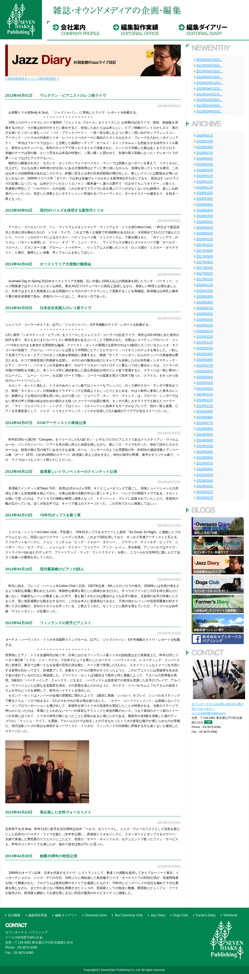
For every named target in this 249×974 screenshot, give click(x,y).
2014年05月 (204, 434)
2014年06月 (204, 429)
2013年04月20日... (209, 71)
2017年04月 (204, 268)
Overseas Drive (96, 915)
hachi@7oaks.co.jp (213, 713)
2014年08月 (204, 417)
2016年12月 (204, 285)
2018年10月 (204, 193)
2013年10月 (204, 446)
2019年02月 (204, 170)
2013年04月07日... (209, 94)
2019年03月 (204, 164)
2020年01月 (204, 135)
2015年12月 (204, 337)
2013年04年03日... (209, 111)
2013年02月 (204, 492)
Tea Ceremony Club (129, 915)
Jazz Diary (157, 915)
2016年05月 (204, 314)
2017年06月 (204, 256)
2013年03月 (204, 486)
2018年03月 (204, 227)
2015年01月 (204, 394)
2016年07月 (204, 308)
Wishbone (230, 915)
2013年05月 (204, 475)
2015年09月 (204, 354)
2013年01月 (204, 498)
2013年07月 (204, 463)
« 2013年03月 (15, 79)
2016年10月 (204, 291)
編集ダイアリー (66, 915)
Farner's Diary (205, 915)
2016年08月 (204, 302)
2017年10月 (204, 245)
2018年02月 (204, 233)
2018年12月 (204, 182)
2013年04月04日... (209, 106)
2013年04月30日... (209, 60)
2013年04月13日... (209, 83)
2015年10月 (204, 348)
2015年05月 (204, 371)
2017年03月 (204, 273)
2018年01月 (204, 239)
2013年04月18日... (209, 77)
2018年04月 (204, 222)
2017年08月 (204, 251)
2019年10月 (204, 141)
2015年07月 (204, 365)
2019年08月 (204, 147)
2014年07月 (204, 423)
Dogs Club (180, 915)
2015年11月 (204, 342)
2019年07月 (204, 153)
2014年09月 (204, 411)
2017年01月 (204, 279)
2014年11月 (204, 406)
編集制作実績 (37, 915)
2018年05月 (204, 216)
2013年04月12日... (209, 88)
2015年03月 (204, 383)
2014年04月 (204, 440)
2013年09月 (204, 452)
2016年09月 (204, 296)
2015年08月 (204, 360)
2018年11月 (204, 187)
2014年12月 (204, 400)
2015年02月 (204, 388)
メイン (32, 79)
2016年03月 (204, 325)
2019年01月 (204, 176)
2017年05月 (204, 262)
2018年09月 (204, 199)
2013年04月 (204, 481)
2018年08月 (204, 204)
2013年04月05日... (209, 100)
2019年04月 (204, 158)
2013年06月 (204, 469)
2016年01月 (204, 331)
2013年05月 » (49, 79)
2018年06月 (204, 210)
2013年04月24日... (209, 65)
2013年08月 (204, 457)
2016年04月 (204, 320)
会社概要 (14, 915)
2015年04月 (204, 377)
